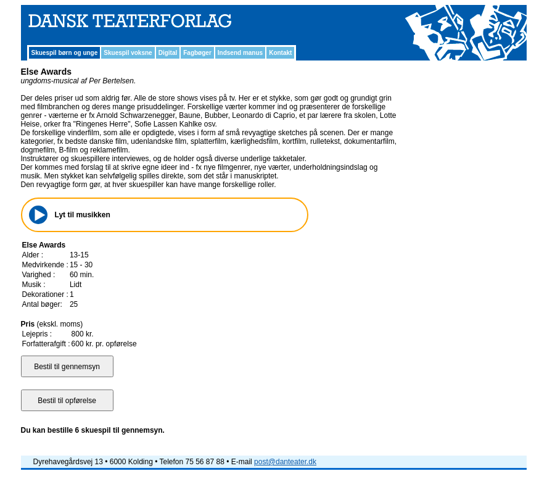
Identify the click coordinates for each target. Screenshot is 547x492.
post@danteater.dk (285, 461)
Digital (168, 52)
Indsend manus (240, 52)
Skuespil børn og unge (64, 52)
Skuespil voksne (128, 52)
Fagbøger (197, 52)
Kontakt (280, 52)
